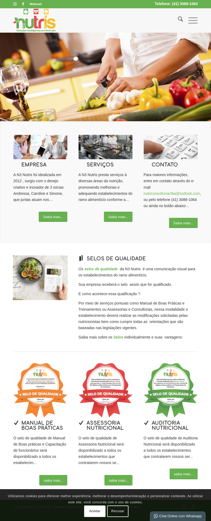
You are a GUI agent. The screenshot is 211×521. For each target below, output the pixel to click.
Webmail (36, 4)
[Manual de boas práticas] (16, 423)
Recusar (117, 511)
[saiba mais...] (53, 480)
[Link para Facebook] (23, 4)
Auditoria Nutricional (170, 426)
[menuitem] (34, 4)
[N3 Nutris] (34, 20)
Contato (165, 165)
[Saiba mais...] (53, 217)
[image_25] (171, 147)
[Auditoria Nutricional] (146, 423)
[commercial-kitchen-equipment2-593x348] (105, 147)
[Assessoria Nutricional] (81, 423)
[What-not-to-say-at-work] (40, 147)
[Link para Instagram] (15, 4)
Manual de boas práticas (42, 426)
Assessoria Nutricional (105, 426)
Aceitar (94, 511)
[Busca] (178, 20)
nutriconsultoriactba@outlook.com (172, 193)
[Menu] (190, 20)
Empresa (33, 165)
